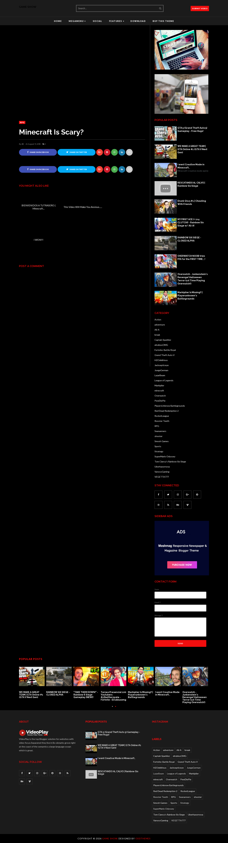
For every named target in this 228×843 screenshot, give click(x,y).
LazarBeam (160, 375)
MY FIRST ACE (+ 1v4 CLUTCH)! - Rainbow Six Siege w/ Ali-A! (190, 222)
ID (23, 144)
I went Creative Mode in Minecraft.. (190, 166)
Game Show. (110, 838)
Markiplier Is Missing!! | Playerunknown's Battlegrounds (190, 295)
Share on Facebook (38, 152)
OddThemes (143, 838)
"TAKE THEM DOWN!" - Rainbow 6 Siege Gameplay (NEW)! (85, 694)
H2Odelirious (161, 360)
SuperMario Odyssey (165, 456)
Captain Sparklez (163, 339)
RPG (22, 122)
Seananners (160, 431)
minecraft (159, 390)
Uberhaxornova (162, 466)
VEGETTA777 (162, 476)
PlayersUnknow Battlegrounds (170, 405)
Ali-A (157, 329)
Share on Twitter (76, 152)
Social (97, 21)
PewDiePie (160, 400)
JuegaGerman (161, 370)
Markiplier (159, 385)
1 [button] (112, 708)
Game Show (27, 6)
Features (116, 21)
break (157, 334)
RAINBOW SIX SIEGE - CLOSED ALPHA (189, 239)
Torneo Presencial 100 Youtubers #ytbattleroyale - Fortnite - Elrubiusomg (113, 696)
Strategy (159, 451)
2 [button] (115, 708)
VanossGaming (162, 471)
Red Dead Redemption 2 (167, 410)
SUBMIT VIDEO (200, 8)
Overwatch (160, 395)
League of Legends (164, 380)
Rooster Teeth (162, 421)
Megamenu (77, 21)
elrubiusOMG (161, 345)
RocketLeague (162, 416)
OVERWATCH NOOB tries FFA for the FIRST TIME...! (191, 257)
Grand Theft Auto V (165, 355)
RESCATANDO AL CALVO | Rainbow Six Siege (191, 184)
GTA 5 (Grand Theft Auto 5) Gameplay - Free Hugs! (192, 129)
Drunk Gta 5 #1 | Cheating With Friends (191, 202)
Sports (158, 446)
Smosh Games (162, 441)
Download (138, 21)
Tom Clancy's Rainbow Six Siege (170, 461)
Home (58, 21)
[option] (32, 681)
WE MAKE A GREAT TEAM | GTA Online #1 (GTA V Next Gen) (192, 149)
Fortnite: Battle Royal (165, 350)
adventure (160, 324)
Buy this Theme (163, 21)
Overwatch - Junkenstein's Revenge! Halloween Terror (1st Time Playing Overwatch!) (192, 279)
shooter (158, 436)
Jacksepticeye (162, 365)
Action (158, 319)
